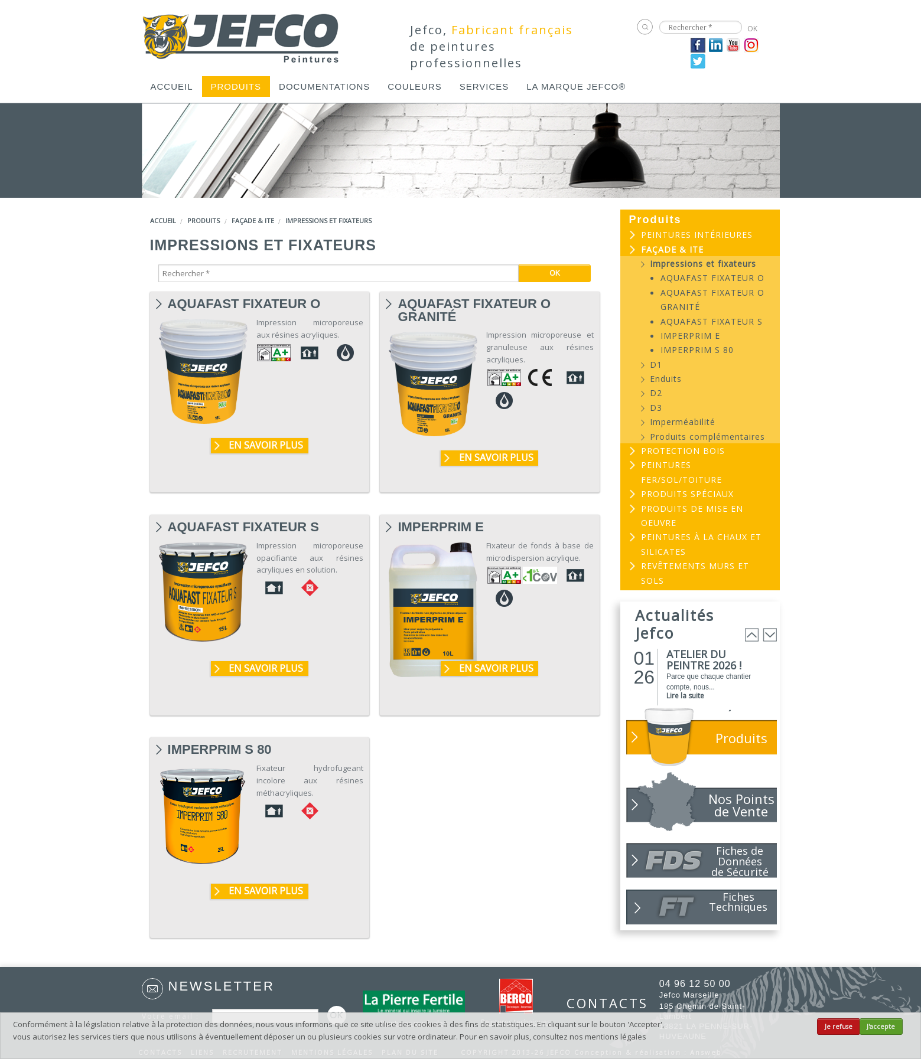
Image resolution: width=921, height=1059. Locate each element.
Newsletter (221, 986)
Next (770, 635)
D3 (656, 407)
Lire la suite (685, 696)
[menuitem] (172, 86)
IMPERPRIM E (440, 527)
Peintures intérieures (697, 234)
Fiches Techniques (738, 902)
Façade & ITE (253, 220)
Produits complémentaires (707, 436)
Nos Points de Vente (741, 805)
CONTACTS (600, 1002)
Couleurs (414, 86)
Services (484, 86)
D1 (656, 364)
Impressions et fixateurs (328, 220)
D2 (656, 392)
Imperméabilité (682, 421)
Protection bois (683, 450)
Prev (752, 635)
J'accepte (881, 1026)
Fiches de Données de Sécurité (740, 861)
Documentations (324, 86)
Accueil (172, 86)
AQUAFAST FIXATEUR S (243, 527)
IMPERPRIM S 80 (220, 749)
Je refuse (838, 1026)
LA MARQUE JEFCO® (576, 86)
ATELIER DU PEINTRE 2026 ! (703, 659)
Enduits (666, 378)
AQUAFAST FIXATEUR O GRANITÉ (474, 304)
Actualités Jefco (674, 624)
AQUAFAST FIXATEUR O (244, 304)
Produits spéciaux (687, 493)
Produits (236, 86)
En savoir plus (266, 445)
